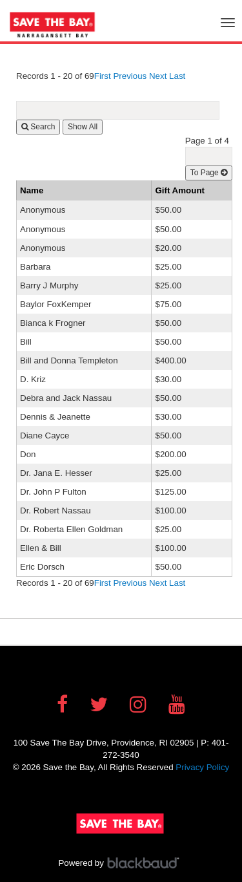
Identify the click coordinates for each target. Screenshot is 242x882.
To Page (208, 172)
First (102, 76)
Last (177, 76)
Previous (129, 76)
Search (38, 126)
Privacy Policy (202, 767)
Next (157, 76)
